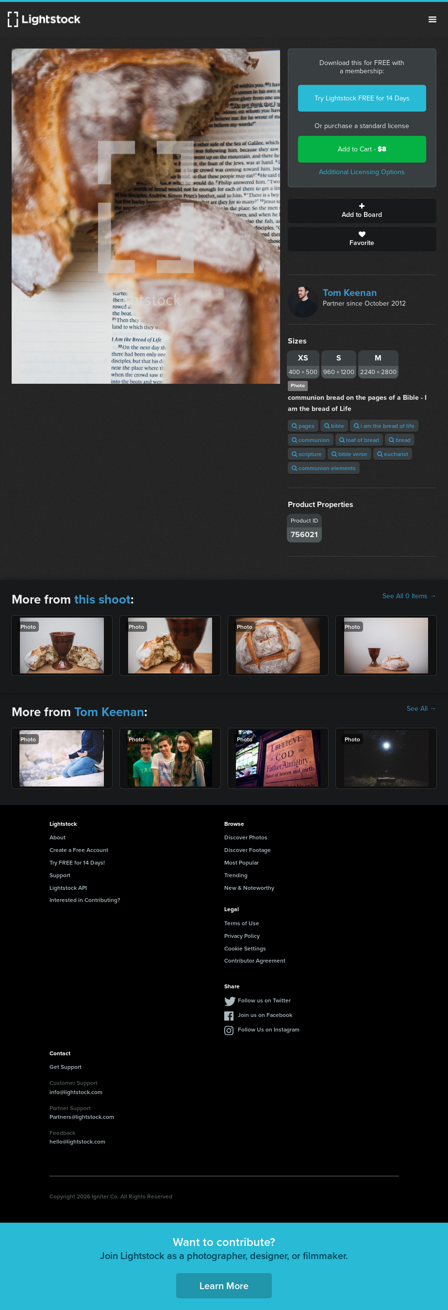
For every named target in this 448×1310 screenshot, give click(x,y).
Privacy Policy (242, 936)
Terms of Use (241, 923)
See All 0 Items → (409, 596)
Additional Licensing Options (362, 172)
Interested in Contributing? (85, 900)
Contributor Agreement (254, 960)
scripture (307, 454)
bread (400, 440)
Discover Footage (247, 850)
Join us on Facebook (265, 1015)
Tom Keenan (350, 292)
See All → (421, 709)
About (58, 837)
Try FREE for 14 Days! (77, 862)
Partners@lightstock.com (82, 1117)
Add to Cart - (362, 149)
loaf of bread (359, 440)
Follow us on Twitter (264, 1000)
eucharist (392, 454)
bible (334, 426)
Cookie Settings (245, 948)
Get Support (66, 1067)
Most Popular (241, 862)
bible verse (349, 454)
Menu (432, 19)
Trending (236, 875)
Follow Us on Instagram (268, 1029)
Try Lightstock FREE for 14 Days (362, 98)
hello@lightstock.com (77, 1141)
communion (311, 440)
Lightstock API (68, 888)
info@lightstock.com (76, 1092)
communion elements (324, 468)
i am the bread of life (384, 426)
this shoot (102, 599)
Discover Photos (245, 837)
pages (303, 426)
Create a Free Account (79, 850)
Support (60, 875)
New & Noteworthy (249, 888)
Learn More (224, 1285)
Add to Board (362, 211)
